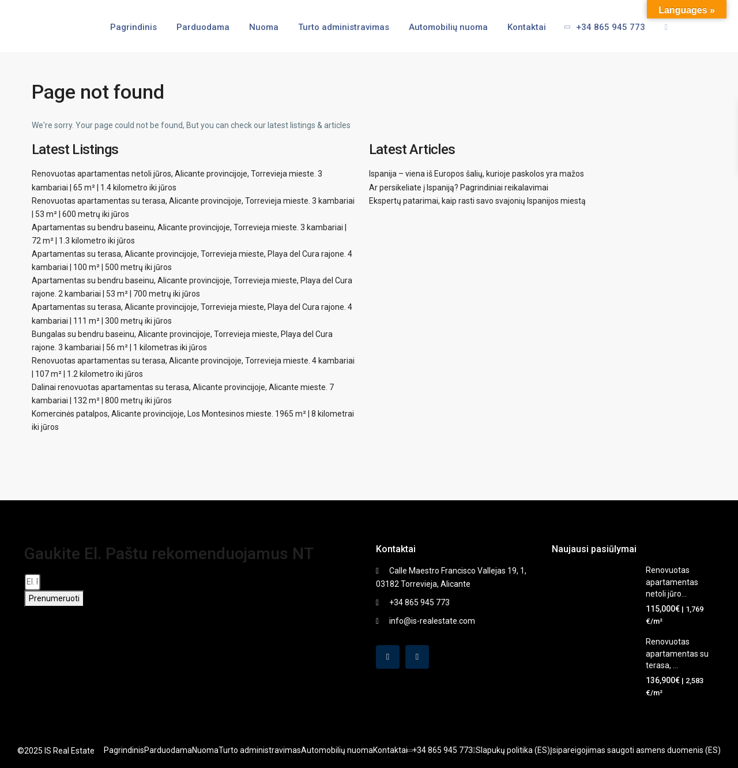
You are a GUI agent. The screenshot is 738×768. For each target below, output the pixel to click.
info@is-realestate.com (432, 620)
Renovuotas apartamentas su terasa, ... (677, 653)
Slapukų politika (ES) (513, 750)
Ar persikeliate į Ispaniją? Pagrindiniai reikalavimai (458, 187)
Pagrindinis (133, 27)
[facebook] (388, 657)
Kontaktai (526, 27)
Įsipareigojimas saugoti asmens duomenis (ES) (635, 750)
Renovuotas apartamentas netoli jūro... (672, 581)
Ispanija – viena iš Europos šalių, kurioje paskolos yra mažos (476, 173)
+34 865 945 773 (601, 27)
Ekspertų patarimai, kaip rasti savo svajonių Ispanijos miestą (477, 200)
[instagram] (417, 657)
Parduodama (202, 27)
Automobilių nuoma (448, 27)
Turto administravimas (343, 27)
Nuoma (263, 27)
